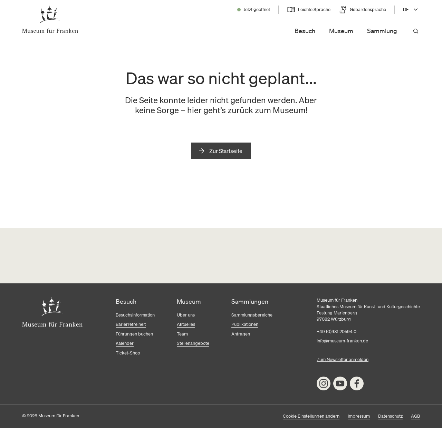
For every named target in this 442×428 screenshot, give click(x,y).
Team (182, 334)
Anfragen (240, 334)
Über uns (186, 315)
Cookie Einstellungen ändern (311, 416)
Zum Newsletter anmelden (342, 359)
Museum (341, 31)
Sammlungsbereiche (251, 315)
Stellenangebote (193, 343)
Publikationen (244, 324)
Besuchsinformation (135, 315)
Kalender (125, 343)
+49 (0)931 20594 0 (336, 331)
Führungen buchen (134, 334)
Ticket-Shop (128, 353)
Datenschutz (390, 416)
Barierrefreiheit (131, 324)
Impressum (359, 416)
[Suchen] (416, 31)
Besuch (305, 31)
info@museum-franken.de (342, 341)
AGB (415, 416)
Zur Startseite (225, 150)
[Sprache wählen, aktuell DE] (411, 10)
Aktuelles (186, 324)
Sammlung (382, 31)
